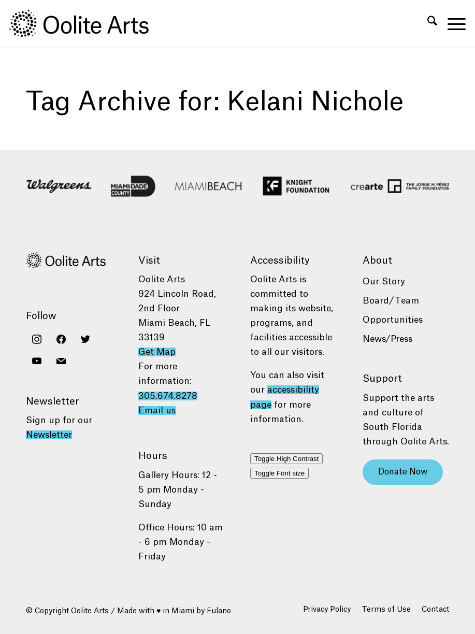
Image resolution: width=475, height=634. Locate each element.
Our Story (384, 281)
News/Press (387, 339)
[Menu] (451, 23)
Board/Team (391, 300)
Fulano (219, 611)
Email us (157, 410)
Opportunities (393, 319)
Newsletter (49, 434)
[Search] (427, 23)
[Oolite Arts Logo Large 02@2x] (85, 23)
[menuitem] (427, 23)
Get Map (157, 352)
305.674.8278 (167, 396)
